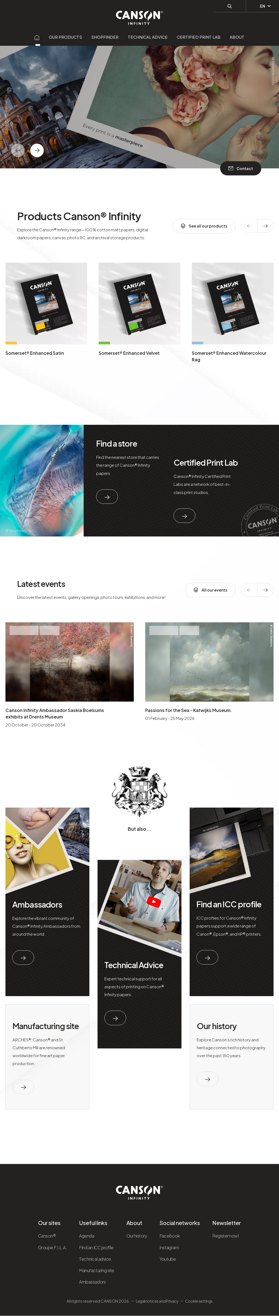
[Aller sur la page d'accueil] (37, 37)
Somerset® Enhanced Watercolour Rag (229, 356)
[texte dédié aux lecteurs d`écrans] (37, 150)
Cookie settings (199, 1301)
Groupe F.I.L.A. (52, 1247)
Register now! (225, 1236)
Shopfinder (105, 37)
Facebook (169, 1236)
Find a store (116, 443)
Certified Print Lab (198, 37)
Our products (65, 37)
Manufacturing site (46, 1026)
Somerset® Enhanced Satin (34, 353)
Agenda (86, 1236)
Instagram (169, 1247)
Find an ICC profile (228, 904)
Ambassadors (37, 904)
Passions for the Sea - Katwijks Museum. (188, 710)
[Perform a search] (229, 5)
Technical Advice (133, 965)
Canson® (47, 1236)
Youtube (167, 1259)
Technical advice (148, 37)
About (237, 37)
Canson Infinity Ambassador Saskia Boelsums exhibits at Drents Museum (54, 713)
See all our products (204, 226)
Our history (216, 1026)
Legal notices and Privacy (157, 1301)
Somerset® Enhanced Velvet (129, 353)
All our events (210, 590)
